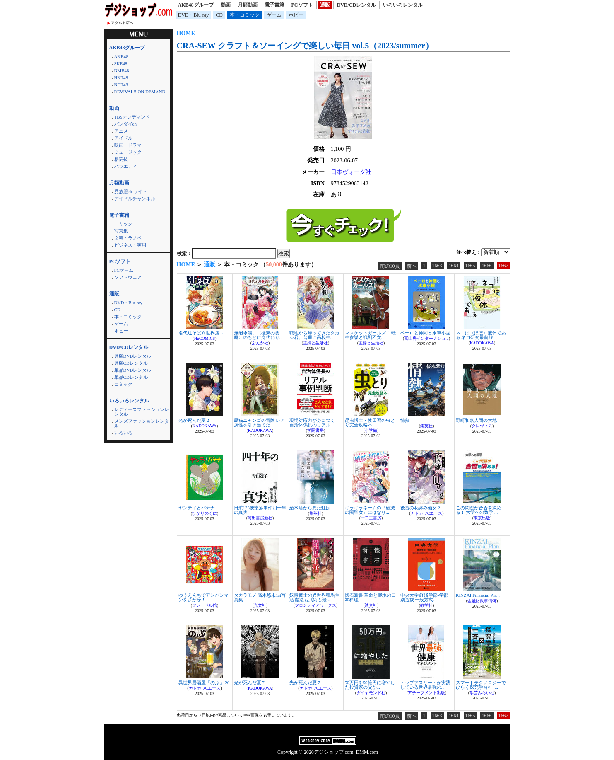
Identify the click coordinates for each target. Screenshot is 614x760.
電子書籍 (274, 5)
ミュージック (128, 152)
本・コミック (245, 15)
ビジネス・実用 (130, 244)
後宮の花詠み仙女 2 (420, 507)
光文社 (260, 605)
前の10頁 (390, 266)
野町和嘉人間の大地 (476, 420)
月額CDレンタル (131, 363)
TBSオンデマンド (132, 116)
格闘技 (121, 159)
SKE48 (121, 63)
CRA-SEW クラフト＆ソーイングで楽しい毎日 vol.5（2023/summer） (305, 45)
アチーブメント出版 (426, 692)
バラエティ (125, 166)
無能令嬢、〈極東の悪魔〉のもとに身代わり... (258, 335)
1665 (470, 266)
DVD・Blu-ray (193, 15)
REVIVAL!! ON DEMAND (140, 91)
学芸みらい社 (482, 692)
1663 (437, 266)
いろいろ (123, 432)
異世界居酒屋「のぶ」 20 (204, 682)
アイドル (123, 138)
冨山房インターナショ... (426, 338)
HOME (186, 33)
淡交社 (371, 605)
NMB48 (121, 70)
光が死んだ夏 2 (193, 420)
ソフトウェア (128, 277)
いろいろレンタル (403, 5)
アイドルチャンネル (134, 198)
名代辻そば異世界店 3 (200, 332)
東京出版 (482, 518)
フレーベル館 (204, 605)
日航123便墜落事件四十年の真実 (260, 510)
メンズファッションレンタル (141, 423)
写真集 (121, 230)
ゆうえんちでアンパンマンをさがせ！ (203, 597)
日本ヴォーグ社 (351, 172)
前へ (412, 266)
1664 (454, 266)
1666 (487, 266)
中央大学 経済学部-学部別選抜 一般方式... (424, 597)
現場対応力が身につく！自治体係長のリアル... (314, 422)
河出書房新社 (260, 518)
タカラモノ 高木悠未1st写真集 (260, 597)
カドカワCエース (427, 513)
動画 (226, 5)
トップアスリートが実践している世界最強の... (425, 685)
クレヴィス (482, 426)
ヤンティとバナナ (196, 507)
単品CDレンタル (131, 377)
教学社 (426, 605)
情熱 (404, 420)
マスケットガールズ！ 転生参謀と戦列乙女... (370, 335)
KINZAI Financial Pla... (478, 595)
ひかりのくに (204, 513)
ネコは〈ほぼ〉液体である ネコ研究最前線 (481, 335)
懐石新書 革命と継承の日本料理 (370, 597)
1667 (503, 266)
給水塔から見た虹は (309, 507)
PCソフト (302, 5)
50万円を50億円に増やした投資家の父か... (370, 685)
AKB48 (121, 56)
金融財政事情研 (481, 600)
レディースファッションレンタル (141, 411)
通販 (325, 5)
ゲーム (274, 15)
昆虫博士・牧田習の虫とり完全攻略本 (370, 422)
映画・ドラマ (128, 145)
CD (219, 15)
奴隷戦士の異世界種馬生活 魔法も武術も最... (314, 597)
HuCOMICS (204, 338)
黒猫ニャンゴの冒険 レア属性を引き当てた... (259, 422)
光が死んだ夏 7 (249, 682)
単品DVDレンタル (133, 370)
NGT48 (121, 84)
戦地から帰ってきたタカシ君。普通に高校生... (314, 335)
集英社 (426, 426)
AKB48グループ (196, 5)
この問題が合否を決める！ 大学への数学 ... (478, 510)
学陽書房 (315, 430)
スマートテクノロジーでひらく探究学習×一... (481, 685)
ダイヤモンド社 (370, 692)
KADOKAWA (482, 343)
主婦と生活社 (315, 343)
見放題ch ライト (130, 191)
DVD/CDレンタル (356, 5)
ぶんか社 (260, 343)
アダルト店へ (122, 23)
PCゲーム (123, 270)
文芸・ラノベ (128, 237)
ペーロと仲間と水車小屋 (425, 332)
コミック (123, 223)
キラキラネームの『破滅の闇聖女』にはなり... (370, 510)
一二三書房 (371, 518)
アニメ (121, 130)
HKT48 (121, 77)
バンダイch (125, 123)
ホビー (296, 15)
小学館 (371, 430)
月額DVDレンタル (133, 355)
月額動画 (248, 5)
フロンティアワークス (315, 605)
